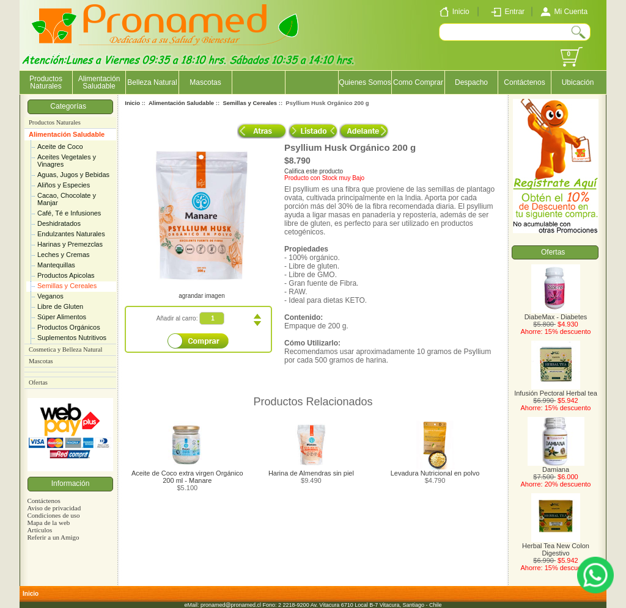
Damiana (556, 466)
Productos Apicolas (66, 275)
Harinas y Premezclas (70, 244)
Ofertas (38, 382)
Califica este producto (313, 171)
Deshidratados (59, 223)
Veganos (50, 296)
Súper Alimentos (61, 316)
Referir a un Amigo (53, 537)
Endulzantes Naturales (71, 233)
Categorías (70, 106)
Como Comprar (418, 82)
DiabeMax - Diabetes (556, 313)
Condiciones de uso (53, 515)
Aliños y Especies (63, 185)
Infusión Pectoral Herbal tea (555, 390)
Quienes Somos (365, 82)
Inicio (132, 103)
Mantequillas (56, 265)
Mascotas (205, 82)
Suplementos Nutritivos (71, 337)
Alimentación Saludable (67, 134)
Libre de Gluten (60, 306)
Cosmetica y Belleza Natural (65, 349)
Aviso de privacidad (54, 508)
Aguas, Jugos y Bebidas (73, 174)
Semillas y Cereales (67, 285)
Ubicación (578, 82)
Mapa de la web (48, 522)
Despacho (471, 82)
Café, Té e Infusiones (69, 213)
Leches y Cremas (63, 254)
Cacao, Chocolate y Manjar (66, 199)
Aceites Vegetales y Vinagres (66, 160)
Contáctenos (524, 82)
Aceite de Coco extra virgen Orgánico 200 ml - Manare (187, 476)
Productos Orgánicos (68, 327)
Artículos (39, 530)
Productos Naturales (45, 82)
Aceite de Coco (60, 146)
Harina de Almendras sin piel (311, 473)
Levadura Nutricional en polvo (435, 473)
